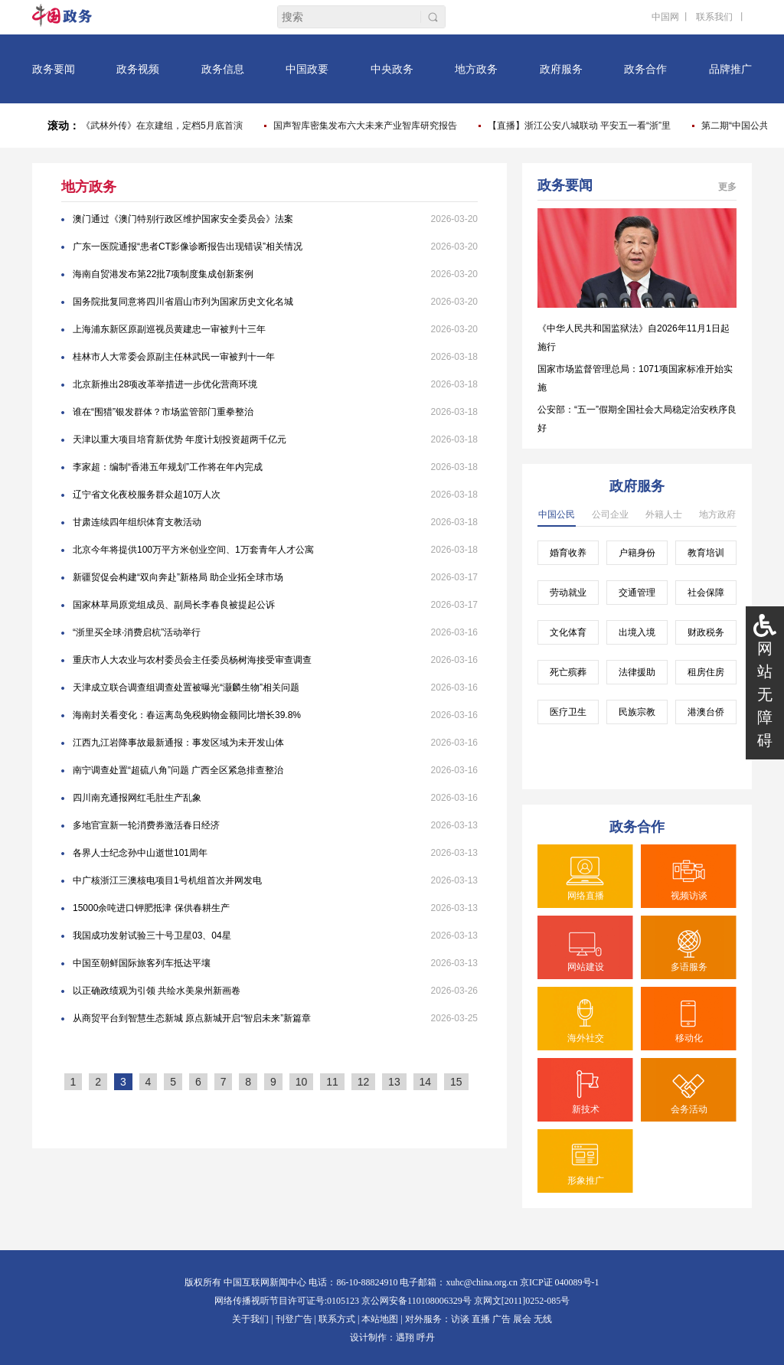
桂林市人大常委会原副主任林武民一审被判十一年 (174, 356)
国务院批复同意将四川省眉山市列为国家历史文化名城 (183, 301)
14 (426, 1082)
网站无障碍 (765, 694)
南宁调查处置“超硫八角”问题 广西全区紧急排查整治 (178, 770)
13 (394, 1082)
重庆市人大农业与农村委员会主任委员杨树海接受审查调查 (192, 660)
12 (364, 1082)
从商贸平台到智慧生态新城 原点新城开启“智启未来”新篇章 (192, 1018)
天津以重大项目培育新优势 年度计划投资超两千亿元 (179, 439)
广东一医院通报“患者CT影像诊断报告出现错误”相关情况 (187, 246)
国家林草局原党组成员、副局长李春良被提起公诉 (174, 604)
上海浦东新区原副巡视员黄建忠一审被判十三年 (169, 329)
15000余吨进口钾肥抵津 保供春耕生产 (151, 908)
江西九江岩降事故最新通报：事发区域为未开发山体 (178, 742)
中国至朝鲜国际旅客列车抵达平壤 (142, 963)
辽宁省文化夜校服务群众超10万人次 (146, 494)
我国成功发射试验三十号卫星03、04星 (152, 935)
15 (456, 1082)
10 (302, 1082)
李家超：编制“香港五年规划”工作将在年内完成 (168, 467)
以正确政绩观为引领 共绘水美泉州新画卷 (156, 990)
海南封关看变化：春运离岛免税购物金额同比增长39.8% (187, 715)
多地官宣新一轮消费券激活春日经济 (146, 825)
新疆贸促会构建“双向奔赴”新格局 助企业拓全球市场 (178, 577)
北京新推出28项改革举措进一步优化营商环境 (165, 384)
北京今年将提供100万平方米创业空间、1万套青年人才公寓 (193, 549)
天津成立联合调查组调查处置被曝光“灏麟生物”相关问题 (186, 687)
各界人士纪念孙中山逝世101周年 (140, 852)
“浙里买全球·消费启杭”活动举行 (137, 632)
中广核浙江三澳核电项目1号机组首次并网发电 (167, 880)
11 (332, 1082)
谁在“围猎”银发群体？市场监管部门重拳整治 (163, 412)
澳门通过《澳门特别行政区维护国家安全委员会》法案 (183, 219)
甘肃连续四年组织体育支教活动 (137, 522)
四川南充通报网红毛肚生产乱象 (137, 797)
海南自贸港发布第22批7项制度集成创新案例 (163, 274)
